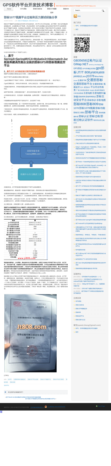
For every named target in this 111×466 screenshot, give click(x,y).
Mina (97, 76)
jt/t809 (94, 72)
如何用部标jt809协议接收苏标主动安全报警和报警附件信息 (92, 131)
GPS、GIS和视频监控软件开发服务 (87, 26)
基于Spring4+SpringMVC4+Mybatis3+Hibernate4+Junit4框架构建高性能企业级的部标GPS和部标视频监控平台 (38, 60)
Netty (101, 76)
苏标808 (81, 97)
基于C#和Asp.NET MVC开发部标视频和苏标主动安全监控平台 (91, 254)
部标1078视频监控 (52, 10)
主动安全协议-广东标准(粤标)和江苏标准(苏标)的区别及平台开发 (91, 153)
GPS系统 (23, 9)
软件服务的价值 (80, 250)
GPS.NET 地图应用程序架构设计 (92, 288)
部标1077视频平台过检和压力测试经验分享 (89, 195)
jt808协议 (78, 76)
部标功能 (100, 108)
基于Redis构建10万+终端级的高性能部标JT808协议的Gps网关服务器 (92, 215)
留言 (77, 29)
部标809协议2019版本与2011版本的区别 (88, 177)
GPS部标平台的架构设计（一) (91, 276)
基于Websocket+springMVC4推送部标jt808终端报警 (92, 220)
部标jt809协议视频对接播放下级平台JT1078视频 (90, 140)
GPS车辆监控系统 (89, 68)
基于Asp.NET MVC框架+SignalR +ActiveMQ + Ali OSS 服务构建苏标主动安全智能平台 (91, 166)
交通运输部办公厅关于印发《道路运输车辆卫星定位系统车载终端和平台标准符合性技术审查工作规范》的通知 (92, 229)
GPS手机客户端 (98, 64)
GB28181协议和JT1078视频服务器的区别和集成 (91, 158)
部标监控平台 (80, 316)
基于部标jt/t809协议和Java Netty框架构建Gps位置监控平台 (92, 245)
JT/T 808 (83, 72)
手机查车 (92, 90)
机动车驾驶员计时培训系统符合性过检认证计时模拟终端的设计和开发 (92, 239)
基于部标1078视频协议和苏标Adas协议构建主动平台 (40, 398)
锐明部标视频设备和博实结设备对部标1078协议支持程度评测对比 (92, 206)
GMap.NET (81, 64)
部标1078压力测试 (58, 379)
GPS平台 (91, 64)
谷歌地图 (101, 100)
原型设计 (87, 87)
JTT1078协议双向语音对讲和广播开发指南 (89, 136)
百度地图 (88, 93)
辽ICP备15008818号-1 (37, 407)
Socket (75, 80)
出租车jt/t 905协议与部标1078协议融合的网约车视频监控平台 (92, 181)
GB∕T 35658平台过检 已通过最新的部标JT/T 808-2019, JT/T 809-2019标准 (91, 172)
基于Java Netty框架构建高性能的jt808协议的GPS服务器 (92, 264)
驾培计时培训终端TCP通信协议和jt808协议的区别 (91, 210)
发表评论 (6, 385)
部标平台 (91, 112)
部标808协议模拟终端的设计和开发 (86, 268)
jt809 (84, 76)
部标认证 (84, 116)
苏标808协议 (90, 97)
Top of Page (101, 406)
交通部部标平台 (83, 83)
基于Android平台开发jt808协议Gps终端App (89, 223)
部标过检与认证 (33, 20)
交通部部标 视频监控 (19, 379)
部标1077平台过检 (33, 379)
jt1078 (9, 379)
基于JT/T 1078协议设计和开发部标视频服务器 (26, 71)
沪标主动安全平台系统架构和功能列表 (87, 143)
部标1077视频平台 (45, 379)
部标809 (92, 104)
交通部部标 (95, 80)
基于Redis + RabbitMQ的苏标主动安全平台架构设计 (92, 162)
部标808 (66, 9)
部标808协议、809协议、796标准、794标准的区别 (91, 235)
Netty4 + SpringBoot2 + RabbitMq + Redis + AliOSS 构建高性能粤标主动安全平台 (91, 148)
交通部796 (82, 80)
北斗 (81, 87)
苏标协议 (91, 100)
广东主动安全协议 (82, 90)
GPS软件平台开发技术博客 (28, 5)
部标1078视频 (87, 108)
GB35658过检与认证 (88, 60)
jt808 (101, 72)
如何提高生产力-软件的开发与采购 (86, 259)
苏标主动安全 (37, 9)
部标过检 (12, 382)
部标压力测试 (79, 113)
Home (9, 9)
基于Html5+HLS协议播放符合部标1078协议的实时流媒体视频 (23, 397)
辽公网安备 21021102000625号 (56, 406)
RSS (79, 16)
